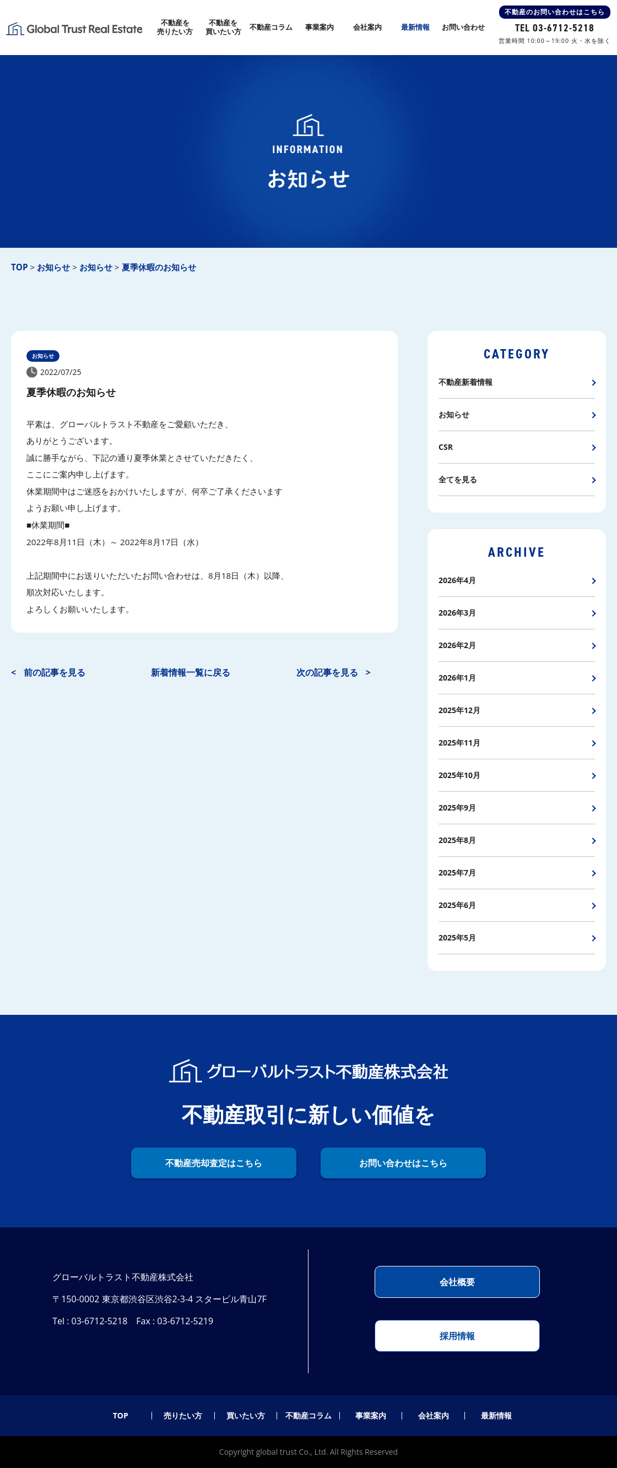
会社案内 (433, 1416)
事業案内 (370, 1416)
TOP (120, 1416)
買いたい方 (245, 1416)
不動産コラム (308, 1416)
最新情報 (496, 1416)
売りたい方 (183, 1416)
